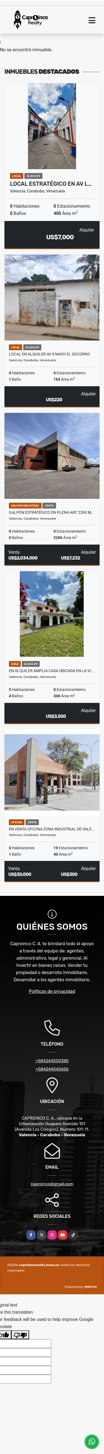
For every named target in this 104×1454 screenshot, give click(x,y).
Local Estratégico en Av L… (51, 184)
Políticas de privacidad (52, 991)
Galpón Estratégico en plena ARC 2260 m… (51, 512)
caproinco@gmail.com (52, 1183)
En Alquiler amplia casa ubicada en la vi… (51, 670)
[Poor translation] (20, 1334)
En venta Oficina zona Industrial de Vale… (51, 829)
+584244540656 (52, 1069)
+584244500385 (52, 1060)
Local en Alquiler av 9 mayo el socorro (49, 354)
